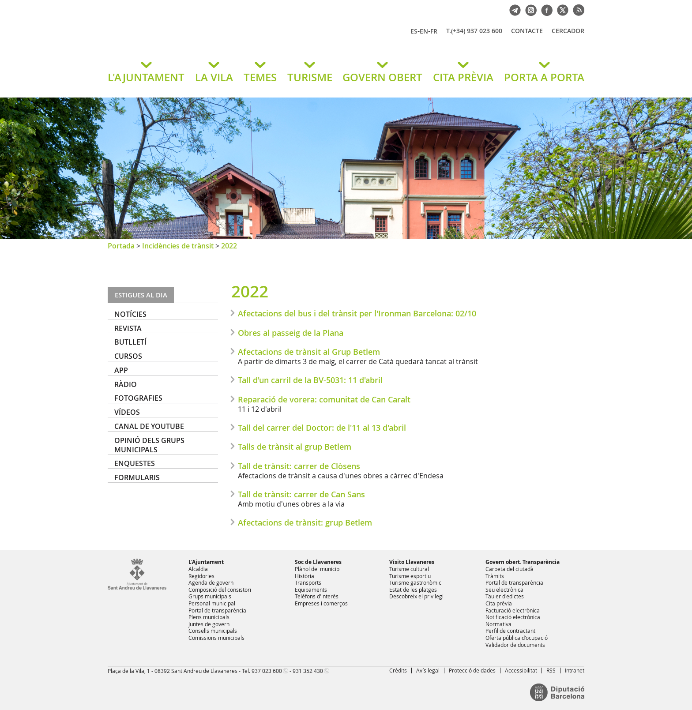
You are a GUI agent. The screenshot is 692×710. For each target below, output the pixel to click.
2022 (229, 246)
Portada (121, 246)
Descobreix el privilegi (416, 596)
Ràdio (125, 384)
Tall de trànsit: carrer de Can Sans (301, 494)
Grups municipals (209, 596)
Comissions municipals (216, 637)
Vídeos (127, 412)
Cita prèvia (498, 603)
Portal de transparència (217, 610)
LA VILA (214, 77)
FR (433, 31)
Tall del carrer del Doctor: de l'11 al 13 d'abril (322, 427)
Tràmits (494, 575)
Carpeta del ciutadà (509, 568)
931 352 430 (308, 670)
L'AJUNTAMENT (146, 77)
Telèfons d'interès (316, 596)
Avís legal (428, 670)
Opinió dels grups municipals (149, 445)
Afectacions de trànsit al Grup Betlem (309, 351)
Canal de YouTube (149, 426)
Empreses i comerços (321, 603)
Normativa (498, 623)
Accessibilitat (521, 670)
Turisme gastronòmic (415, 582)
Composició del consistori (219, 589)
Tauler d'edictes (504, 596)
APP (121, 370)
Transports (308, 582)
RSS (551, 670)
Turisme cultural (409, 568)
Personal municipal (211, 603)
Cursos (128, 356)
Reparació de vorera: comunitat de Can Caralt (324, 399)
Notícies (130, 314)
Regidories (201, 575)
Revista (128, 328)
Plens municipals (208, 616)
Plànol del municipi (318, 568)
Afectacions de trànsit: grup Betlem (305, 522)
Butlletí (130, 342)
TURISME (309, 77)
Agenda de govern (210, 582)
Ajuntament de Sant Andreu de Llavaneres (211, 39)
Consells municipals (212, 630)
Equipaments (311, 589)
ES (413, 31)
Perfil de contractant (510, 630)
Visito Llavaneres (411, 562)
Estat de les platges (413, 589)
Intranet (574, 670)
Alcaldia (198, 568)
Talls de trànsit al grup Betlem (294, 446)
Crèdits (398, 670)
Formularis (137, 477)
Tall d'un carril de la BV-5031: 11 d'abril (310, 380)
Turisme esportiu (410, 575)
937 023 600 (267, 670)
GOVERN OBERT (382, 77)
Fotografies (138, 398)
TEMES (260, 77)
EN (424, 31)
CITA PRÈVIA (463, 77)
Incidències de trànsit (178, 246)
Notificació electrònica (512, 616)
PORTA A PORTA (544, 77)
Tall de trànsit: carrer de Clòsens (299, 466)
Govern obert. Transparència (522, 562)
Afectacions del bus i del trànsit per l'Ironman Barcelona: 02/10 (357, 313)
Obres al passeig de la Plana (290, 332)
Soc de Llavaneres (318, 562)
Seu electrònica (504, 589)
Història (304, 575)
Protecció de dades (472, 670)
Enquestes (134, 463)
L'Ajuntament (206, 562)
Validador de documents (515, 644)
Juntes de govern (208, 623)
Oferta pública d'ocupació (516, 637)
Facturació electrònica (512, 610)
